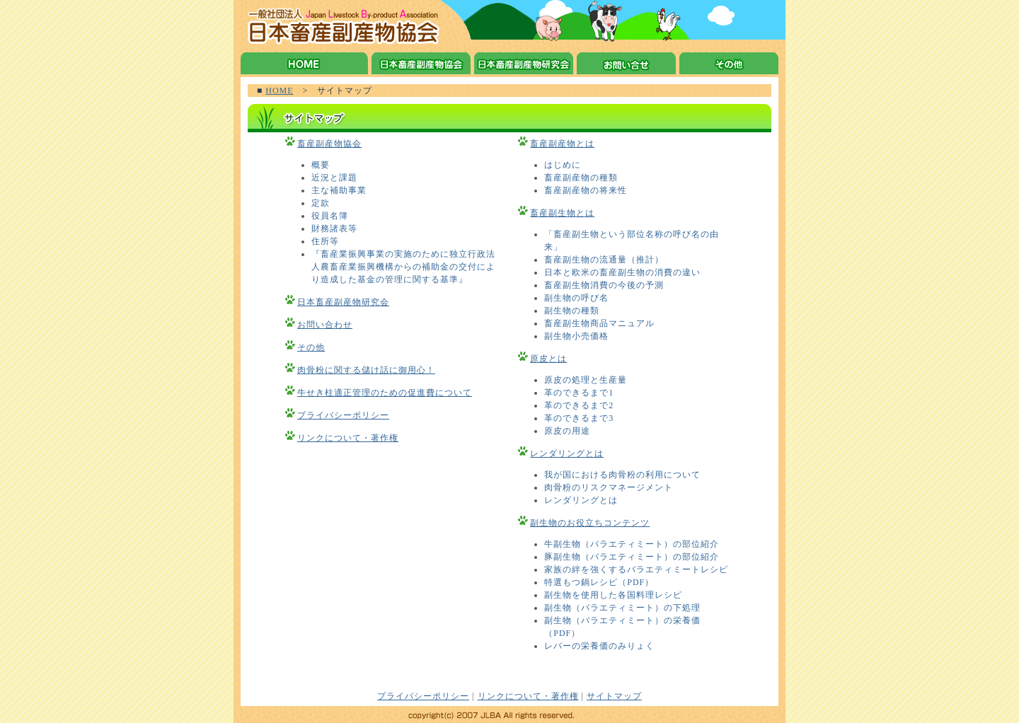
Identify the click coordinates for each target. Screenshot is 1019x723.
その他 (311, 347)
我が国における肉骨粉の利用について (622, 475)
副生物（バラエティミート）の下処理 (622, 608)
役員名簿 (329, 216)
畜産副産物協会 (329, 144)
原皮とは (548, 359)
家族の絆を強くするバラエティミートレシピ (636, 569)
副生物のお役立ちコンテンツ (590, 523)
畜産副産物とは (562, 144)
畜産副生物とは (562, 213)
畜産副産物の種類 (581, 178)
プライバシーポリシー (343, 415)
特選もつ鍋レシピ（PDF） (599, 582)
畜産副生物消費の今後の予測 (604, 285)
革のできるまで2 (579, 405)
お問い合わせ (324, 325)
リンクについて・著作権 (347, 438)
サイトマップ (614, 696)
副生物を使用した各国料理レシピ (613, 595)
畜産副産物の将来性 (585, 190)
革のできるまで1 (579, 393)
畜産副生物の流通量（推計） (604, 260)
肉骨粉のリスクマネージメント (608, 487)
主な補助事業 (339, 190)
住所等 (325, 241)
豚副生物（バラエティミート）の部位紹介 (631, 557)
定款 (320, 203)
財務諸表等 (334, 228)
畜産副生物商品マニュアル (599, 323)
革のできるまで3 (579, 418)
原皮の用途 (567, 431)
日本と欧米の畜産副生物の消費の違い (622, 272)
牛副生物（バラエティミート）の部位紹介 (631, 544)
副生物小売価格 (576, 336)
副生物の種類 (571, 311)
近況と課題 (334, 178)
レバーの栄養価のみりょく (599, 646)
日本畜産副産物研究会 (343, 302)
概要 (320, 165)
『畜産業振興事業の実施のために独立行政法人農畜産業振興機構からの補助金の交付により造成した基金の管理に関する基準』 (403, 266)
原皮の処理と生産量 (585, 380)
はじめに (562, 165)
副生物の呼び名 (576, 298)
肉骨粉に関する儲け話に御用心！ (366, 370)
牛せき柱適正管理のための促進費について (384, 393)
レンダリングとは (567, 453)
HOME (279, 91)
